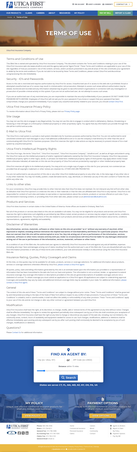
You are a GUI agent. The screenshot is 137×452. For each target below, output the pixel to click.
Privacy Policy (78, 446)
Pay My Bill (105, 13)
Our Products (13, 13)
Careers (40, 13)
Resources (64, 13)
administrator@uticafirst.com (94, 197)
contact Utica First (116, 101)
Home (9, 17)
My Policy (79, 13)
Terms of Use (88, 446)
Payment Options (117, 433)
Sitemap (96, 446)
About (52, 13)
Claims (28, 13)
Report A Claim (123, 13)
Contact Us (123, 4)
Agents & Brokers (93, 4)
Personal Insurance (76, 431)
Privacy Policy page (72, 111)
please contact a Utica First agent (71, 264)
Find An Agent (78, 4)
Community (107, 4)
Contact (92, 433)
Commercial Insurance (77, 428)
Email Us (51, 439)
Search (68, 377)
